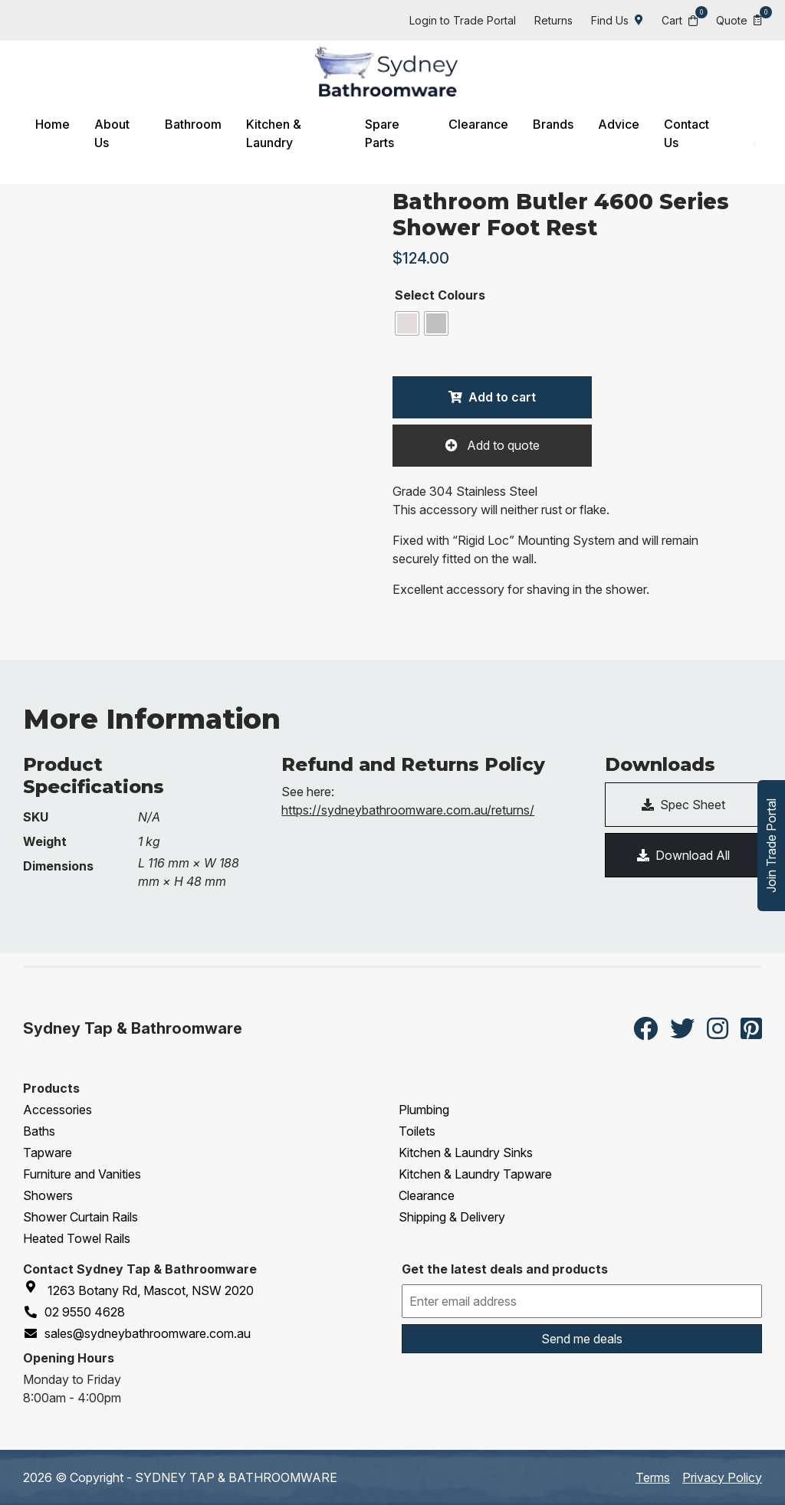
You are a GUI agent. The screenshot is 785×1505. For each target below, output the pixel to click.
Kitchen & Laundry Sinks (466, 1152)
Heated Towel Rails (76, 1238)
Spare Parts (382, 133)
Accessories (57, 1109)
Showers (48, 1195)
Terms (653, 1477)
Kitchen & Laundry (273, 133)
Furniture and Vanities (82, 1174)
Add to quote (502, 445)
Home (52, 124)
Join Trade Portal (771, 845)
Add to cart (502, 397)
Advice (618, 124)
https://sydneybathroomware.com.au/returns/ (407, 810)
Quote (739, 19)
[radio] (407, 323)
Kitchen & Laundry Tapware (475, 1174)
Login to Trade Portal (462, 20)
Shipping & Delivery (452, 1217)
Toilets (417, 1131)
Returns (553, 20)
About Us (112, 133)
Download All (683, 855)
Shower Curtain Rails (80, 1217)
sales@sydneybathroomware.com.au (137, 1333)
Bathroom (193, 124)
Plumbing (424, 1109)
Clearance (478, 124)
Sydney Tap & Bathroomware (132, 1028)
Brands (553, 124)
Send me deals (581, 1338)
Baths (39, 1131)
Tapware (47, 1152)
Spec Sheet (683, 804)
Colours (461, 295)
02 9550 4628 (74, 1312)
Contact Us (686, 133)
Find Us (617, 20)
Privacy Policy (722, 1477)
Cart (680, 19)
